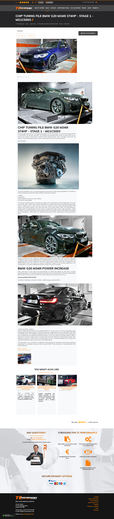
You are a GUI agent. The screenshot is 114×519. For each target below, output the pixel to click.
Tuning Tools (31, 36)
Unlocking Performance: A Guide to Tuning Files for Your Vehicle (46, 388)
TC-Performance (20, 24)
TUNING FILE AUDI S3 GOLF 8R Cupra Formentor (67, 388)
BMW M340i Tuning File (24, 350)
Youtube (31, 514)
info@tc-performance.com (38, 439)
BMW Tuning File (22, 348)
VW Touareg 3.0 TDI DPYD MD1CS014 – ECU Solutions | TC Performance (26, 388)
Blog (27, 24)
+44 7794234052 (37, 438)
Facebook (25, 514)
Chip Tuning (32, 24)
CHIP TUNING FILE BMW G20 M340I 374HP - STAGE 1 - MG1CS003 (53, 24)
